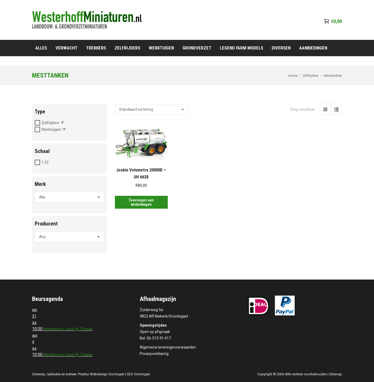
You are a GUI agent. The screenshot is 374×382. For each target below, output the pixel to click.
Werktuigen (51, 129)
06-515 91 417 (328, 4)
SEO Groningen (138, 374)
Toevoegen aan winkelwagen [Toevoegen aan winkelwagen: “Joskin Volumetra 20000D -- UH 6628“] (141, 202)
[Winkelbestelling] (151, 109)
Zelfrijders (50, 122)
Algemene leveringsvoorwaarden (168, 347)
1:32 (45, 162)
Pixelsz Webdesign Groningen (101, 374)
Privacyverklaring (154, 354)
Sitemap (335, 374)
